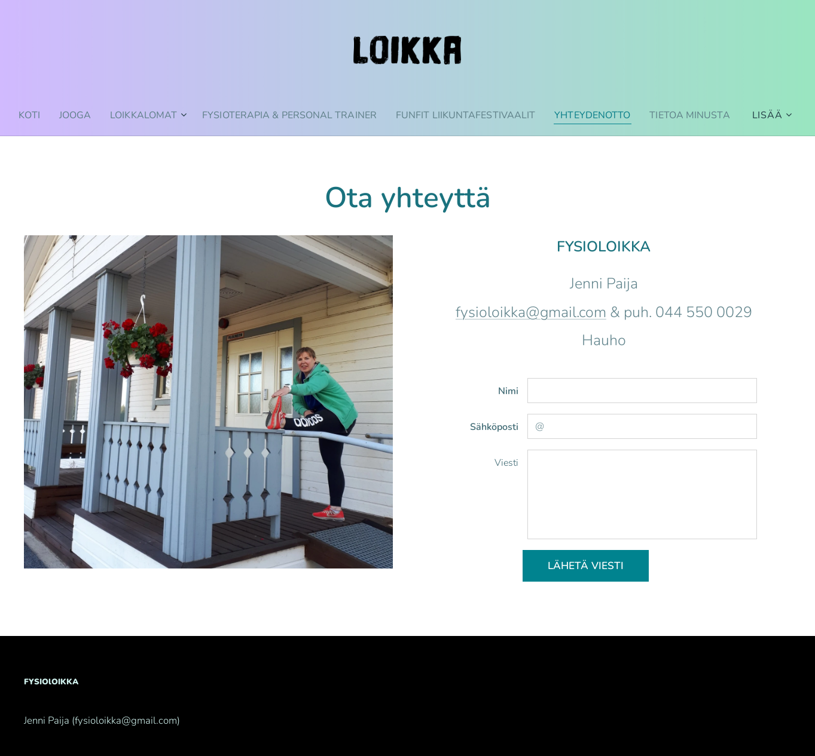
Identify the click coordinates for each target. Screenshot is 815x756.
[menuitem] (66, 115)
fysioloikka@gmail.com (531, 312)
